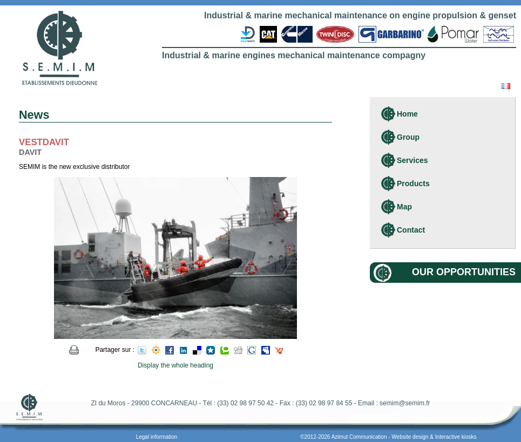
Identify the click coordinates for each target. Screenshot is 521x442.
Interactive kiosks (456, 437)
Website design (409, 437)
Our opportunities (464, 272)
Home (407, 114)
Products (413, 183)
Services (412, 160)
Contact (411, 230)
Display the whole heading (175, 365)
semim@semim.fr (405, 403)
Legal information (157, 437)
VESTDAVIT (44, 142)
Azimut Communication (359, 437)
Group (408, 137)
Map (404, 206)
